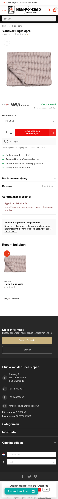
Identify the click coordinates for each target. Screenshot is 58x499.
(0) (28, 34)
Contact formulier (27, 340)
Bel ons (27, 350)
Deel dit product (38, 147)
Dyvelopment (45, 497)
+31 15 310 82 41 (17, 389)
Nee (46, 489)
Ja (38, 489)
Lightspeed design (28, 497)
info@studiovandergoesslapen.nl (26, 229)
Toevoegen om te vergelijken (14, 147)
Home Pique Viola (13, 284)
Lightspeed (14, 497)
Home (5, 26)
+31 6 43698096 (16, 397)
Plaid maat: (9, 115)
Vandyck (6, 34)
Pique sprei (17, 26)
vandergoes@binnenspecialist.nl (24, 406)
